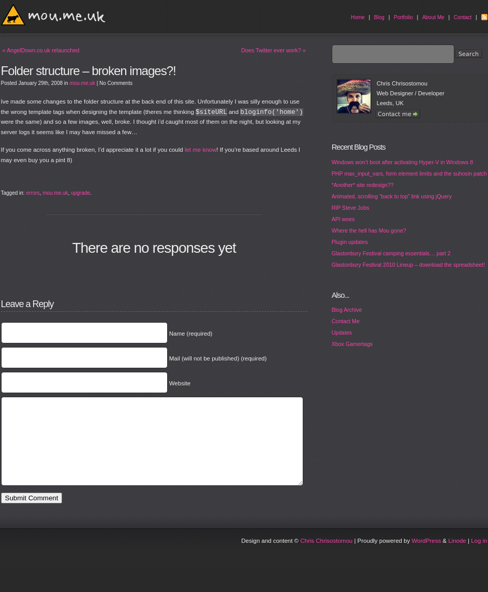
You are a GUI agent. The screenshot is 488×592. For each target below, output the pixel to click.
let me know (200, 150)
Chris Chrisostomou (326, 556)
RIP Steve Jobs (350, 208)
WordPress (426, 556)
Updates (342, 332)
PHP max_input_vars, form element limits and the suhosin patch (409, 173)
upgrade (80, 193)
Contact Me (346, 321)
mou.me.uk (82, 83)
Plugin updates (350, 242)
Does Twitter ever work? (273, 50)
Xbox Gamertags (352, 344)
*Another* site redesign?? (363, 185)
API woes (343, 219)
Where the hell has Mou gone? (369, 230)
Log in (479, 556)
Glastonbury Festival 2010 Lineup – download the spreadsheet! (408, 265)
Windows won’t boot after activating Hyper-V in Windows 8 (402, 162)
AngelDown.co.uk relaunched (41, 50)
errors (32, 193)
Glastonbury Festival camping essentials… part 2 (391, 253)
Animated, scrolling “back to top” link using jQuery (392, 196)
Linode (457, 556)
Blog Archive (347, 310)
